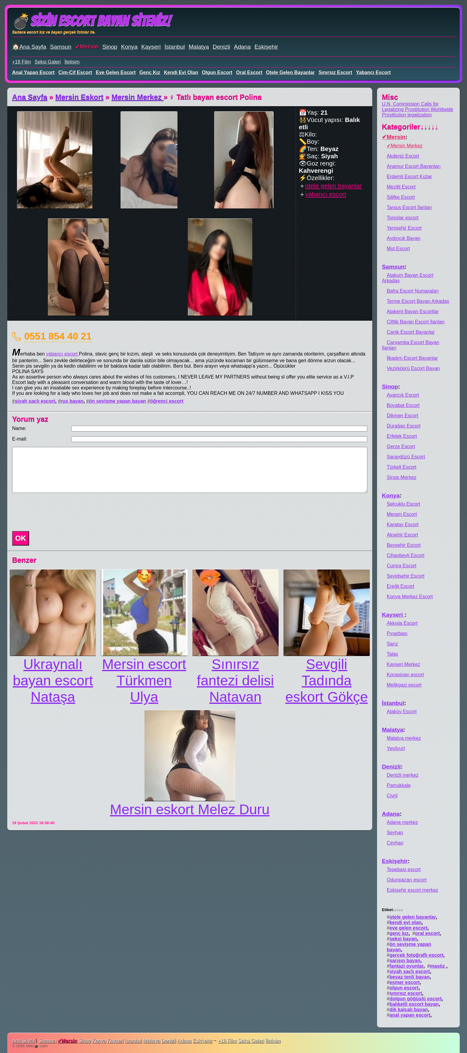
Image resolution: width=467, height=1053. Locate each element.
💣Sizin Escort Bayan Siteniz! (91, 21)
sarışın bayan (404, 960)
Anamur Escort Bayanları (414, 166)
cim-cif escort (75, 72)
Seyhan (395, 832)
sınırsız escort (335, 72)
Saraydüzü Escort (406, 456)
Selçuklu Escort (403, 504)
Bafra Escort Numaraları (413, 291)
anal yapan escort (33, 72)
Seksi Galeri (48, 61)
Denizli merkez (403, 775)
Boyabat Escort (403, 405)
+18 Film (21, 61)
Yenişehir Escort (404, 228)
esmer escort (404, 982)
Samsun (60, 47)
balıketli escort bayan (414, 1004)
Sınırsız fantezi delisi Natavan (235, 680)
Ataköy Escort (402, 711)
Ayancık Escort (403, 395)
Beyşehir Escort (404, 545)
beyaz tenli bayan (409, 976)
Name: (19, 428)
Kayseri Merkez (403, 664)
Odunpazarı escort (407, 879)
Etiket (392, 909)
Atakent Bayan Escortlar (413, 311)
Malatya (199, 47)
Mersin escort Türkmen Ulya (144, 680)
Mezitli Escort (401, 186)
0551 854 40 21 (57, 336)
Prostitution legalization (407, 114)
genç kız (149, 72)
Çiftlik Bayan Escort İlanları (416, 321)
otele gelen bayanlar (290, 72)
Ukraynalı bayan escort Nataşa (53, 680)
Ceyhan (395, 842)
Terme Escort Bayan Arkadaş (418, 301)
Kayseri (151, 47)
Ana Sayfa (29, 97)
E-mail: (19, 438)
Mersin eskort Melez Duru (190, 809)
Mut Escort (398, 248)
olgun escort (217, 72)
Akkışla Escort (402, 623)
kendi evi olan (181, 72)
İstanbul (174, 47)
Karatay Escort (403, 524)
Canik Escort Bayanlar (411, 332)
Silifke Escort (401, 197)
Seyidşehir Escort (406, 576)
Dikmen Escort (402, 415)
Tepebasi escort (404, 869)
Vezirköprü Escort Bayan (413, 368)
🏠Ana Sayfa (29, 47)
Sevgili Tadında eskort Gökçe (326, 680)
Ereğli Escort (400, 586)
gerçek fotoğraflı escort (416, 955)
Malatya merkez (404, 738)
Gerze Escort (401, 446)
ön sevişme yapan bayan (117, 401)
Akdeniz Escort (403, 156)
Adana (242, 47)
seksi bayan (403, 938)
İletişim (72, 61)
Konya (129, 47)
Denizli (221, 47)
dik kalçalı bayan (408, 1009)
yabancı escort (373, 72)
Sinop (109, 47)
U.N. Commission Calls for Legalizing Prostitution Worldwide (417, 106)
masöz (438, 966)
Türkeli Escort (401, 467)
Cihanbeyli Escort (406, 555)
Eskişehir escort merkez (412, 890)
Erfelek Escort (402, 436)
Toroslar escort (403, 217)
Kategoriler (410, 127)
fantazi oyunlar (406, 966)
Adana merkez (402, 822)
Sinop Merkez (401, 477)
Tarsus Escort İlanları (409, 207)
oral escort (249, 72)
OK (20, 538)
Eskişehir (266, 47)
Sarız (392, 643)
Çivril (392, 795)
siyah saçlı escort (35, 401)
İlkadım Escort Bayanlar (412, 358)
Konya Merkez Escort (410, 596)
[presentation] (56, 512)
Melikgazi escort (404, 684)
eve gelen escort (116, 72)
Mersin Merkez (137, 97)
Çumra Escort (401, 565)
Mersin (89, 46)
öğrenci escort (166, 401)
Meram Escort (402, 514)
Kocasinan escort (405, 674)
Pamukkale (399, 785)
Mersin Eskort (79, 97)
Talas (392, 654)
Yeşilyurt (396, 748)
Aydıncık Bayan (403, 238)
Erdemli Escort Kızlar (409, 176)
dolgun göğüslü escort (415, 998)
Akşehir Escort (402, 534)
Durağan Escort (403, 425)
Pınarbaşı (397, 633)
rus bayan (72, 401)
